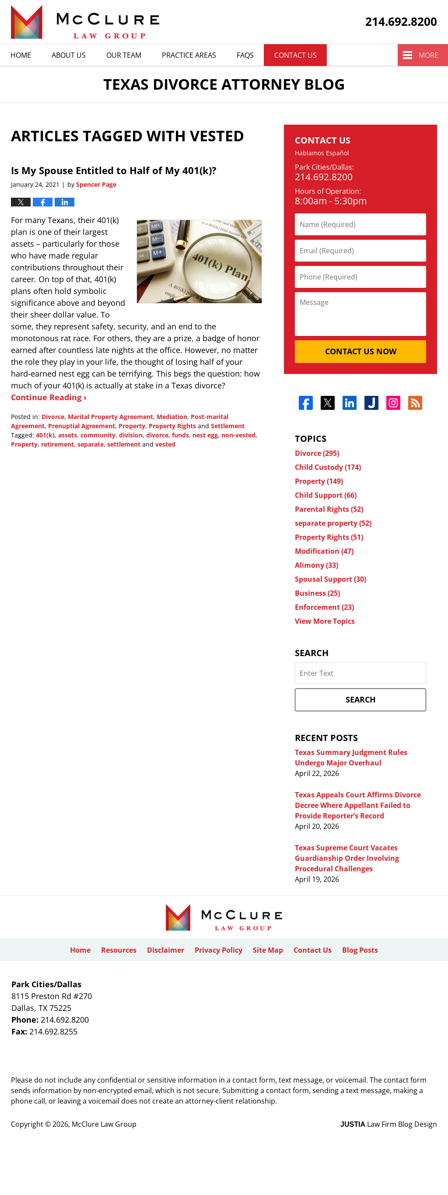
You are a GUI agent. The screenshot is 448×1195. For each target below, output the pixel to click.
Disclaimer (165, 950)
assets (67, 435)
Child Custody (328, 467)
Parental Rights (329, 509)
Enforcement (324, 607)
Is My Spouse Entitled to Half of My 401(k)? (114, 170)
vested (165, 444)
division (131, 435)
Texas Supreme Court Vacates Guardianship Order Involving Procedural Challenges (347, 858)
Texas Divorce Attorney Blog (85, 22)
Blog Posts (360, 950)
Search (361, 699)
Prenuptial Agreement (81, 426)
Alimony (316, 565)
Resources (118, 950)
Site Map (268, 950)
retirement (57, 444)
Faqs (245, 55)
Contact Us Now (360, 351)
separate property (333, 523)
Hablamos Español (322, 153)
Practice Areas (189, 55)
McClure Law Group (104, 1124)
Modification (324, 551)
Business (317, 593)
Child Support (326, 495)
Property (132, 426)
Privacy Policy (218, 950)
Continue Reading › (49, 397)
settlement (123, 444)
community (98, 435)
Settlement (228, 426)
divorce (157, 435)
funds (180, 435)
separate (90, 444)
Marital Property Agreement (110, 416)
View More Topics (325, 621)
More (428, 55)
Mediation (172, 416)
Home (20, 55)
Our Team (123, 55)
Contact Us (295, 55)
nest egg (205, 435)
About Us (69, 55)
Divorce (53, 416)
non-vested (238, 435)
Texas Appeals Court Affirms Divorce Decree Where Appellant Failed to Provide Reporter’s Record (358, 805)
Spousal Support (330, 579)
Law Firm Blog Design (388, 1124)
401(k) (45, 435)
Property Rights (172, 426)
